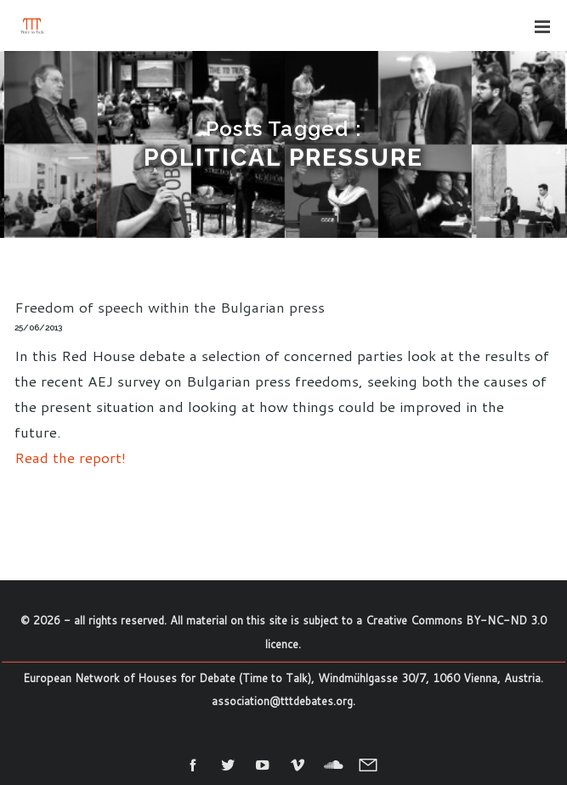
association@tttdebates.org (282, 701)
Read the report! (70, 457)
